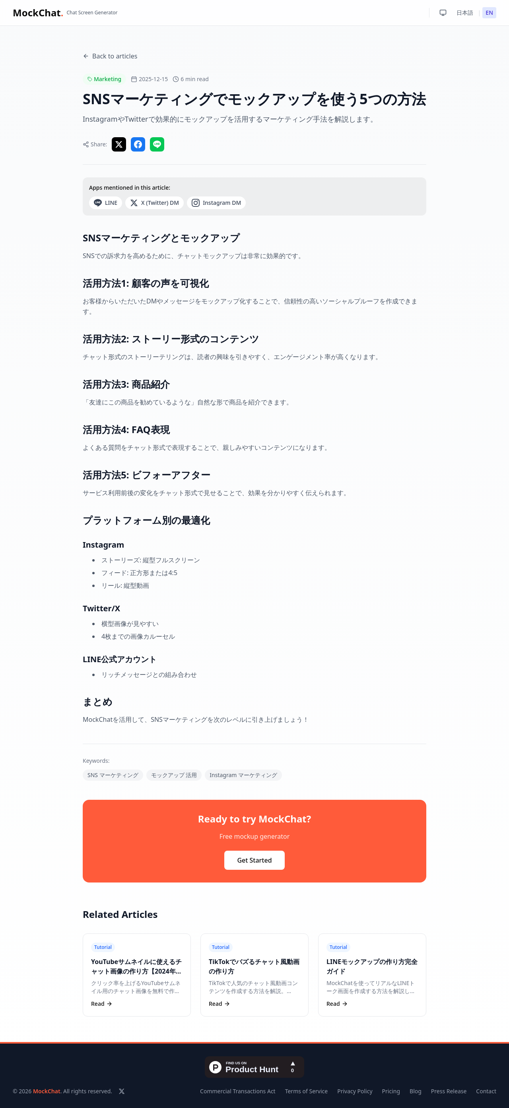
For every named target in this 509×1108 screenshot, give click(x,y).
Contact (486, 1091)
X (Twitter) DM (154, 203)
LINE (105, 203)
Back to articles (110, 56)
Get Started (254, 860)
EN (489, 12)
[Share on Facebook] (138, 144)
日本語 (465, 12)
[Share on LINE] (157, 144)
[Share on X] (119, 144)
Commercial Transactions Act (238, 1091)
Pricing (391, 1091)
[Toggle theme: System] (443, 13)
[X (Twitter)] (122, 1091)
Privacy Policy (354, 1091)
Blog (416, 1091)
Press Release (449, 1091)
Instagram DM (216, 203)
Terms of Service (306, 1091)
